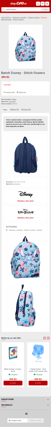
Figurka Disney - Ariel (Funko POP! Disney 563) (38, 370)
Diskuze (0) (14, 110)
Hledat (45, 9)
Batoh (14, 99)
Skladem (14, 374)
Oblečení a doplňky (16, 230)
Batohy (39, 230)
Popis (5, 110)
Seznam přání (9, 92)
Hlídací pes (21, 92)
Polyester (12, 101)
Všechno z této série (25, 201)
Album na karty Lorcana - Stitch (13, 370)
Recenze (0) (26, 110)
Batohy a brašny (30, 230)
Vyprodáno (7, 84)
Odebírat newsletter (35, 420)
